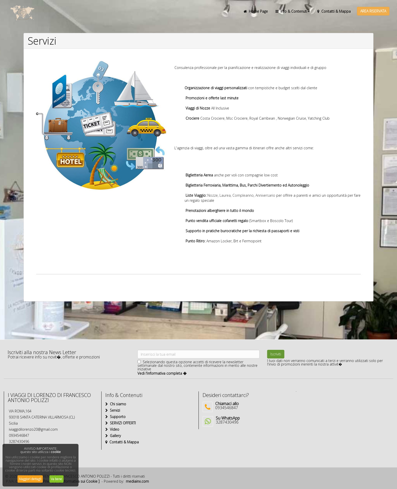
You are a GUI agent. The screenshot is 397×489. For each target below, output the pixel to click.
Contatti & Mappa (334, 11)
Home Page (256, 11)
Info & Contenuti (292, 11)
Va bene (56, 479)
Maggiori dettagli (30, 479)
